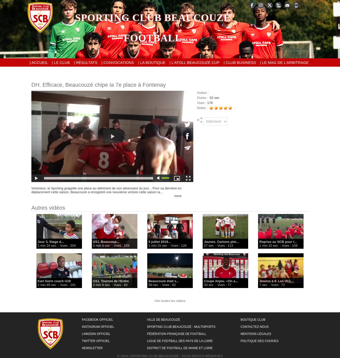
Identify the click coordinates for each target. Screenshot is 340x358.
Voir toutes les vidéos (170, 301)
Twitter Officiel (96, 341)
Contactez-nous (255, 327)
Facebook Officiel (97, 319)
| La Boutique (151, 62)
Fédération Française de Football (176, 334)
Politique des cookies (260, 341)
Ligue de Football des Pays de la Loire (180, 341)
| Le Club (61, 62)
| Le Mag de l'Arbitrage (284, 62)
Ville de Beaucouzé (163, 319)
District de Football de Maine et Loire (180, 348)
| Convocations (117, 62)
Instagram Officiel (98, 327)
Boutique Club (253, 319)
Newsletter (92, 348)
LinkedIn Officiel (96, 334)
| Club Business (240, 62)
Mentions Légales (256, 334)
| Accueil (39, 62)
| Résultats (85, 62)
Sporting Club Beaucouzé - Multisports (181, 327)
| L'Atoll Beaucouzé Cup (194, 62)
